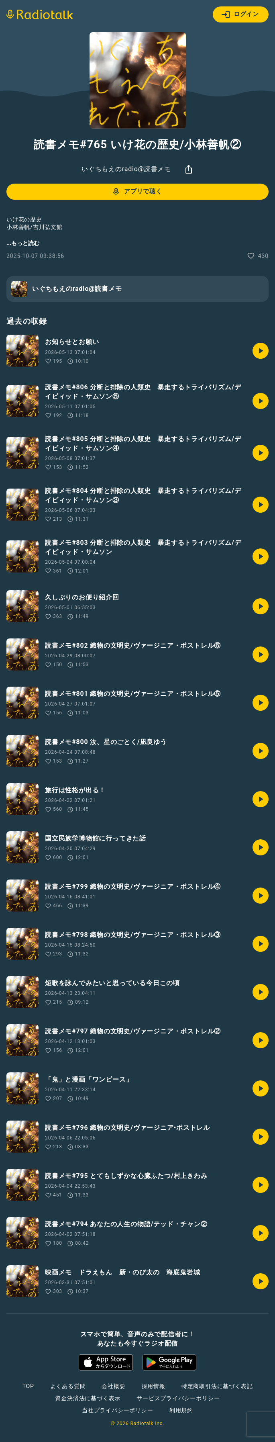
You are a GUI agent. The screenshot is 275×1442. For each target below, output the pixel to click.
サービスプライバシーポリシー (178, 1398)
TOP (28, 1386)
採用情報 (153, 1386)
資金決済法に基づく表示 (87, 1398)
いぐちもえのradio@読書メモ (126, 169)
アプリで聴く (136, 191)
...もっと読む (22, 243)
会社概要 (113, 1386)
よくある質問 (68, 1386)
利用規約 (181, 1410)
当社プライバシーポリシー (117, 1410)
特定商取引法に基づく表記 (217, 1386)
